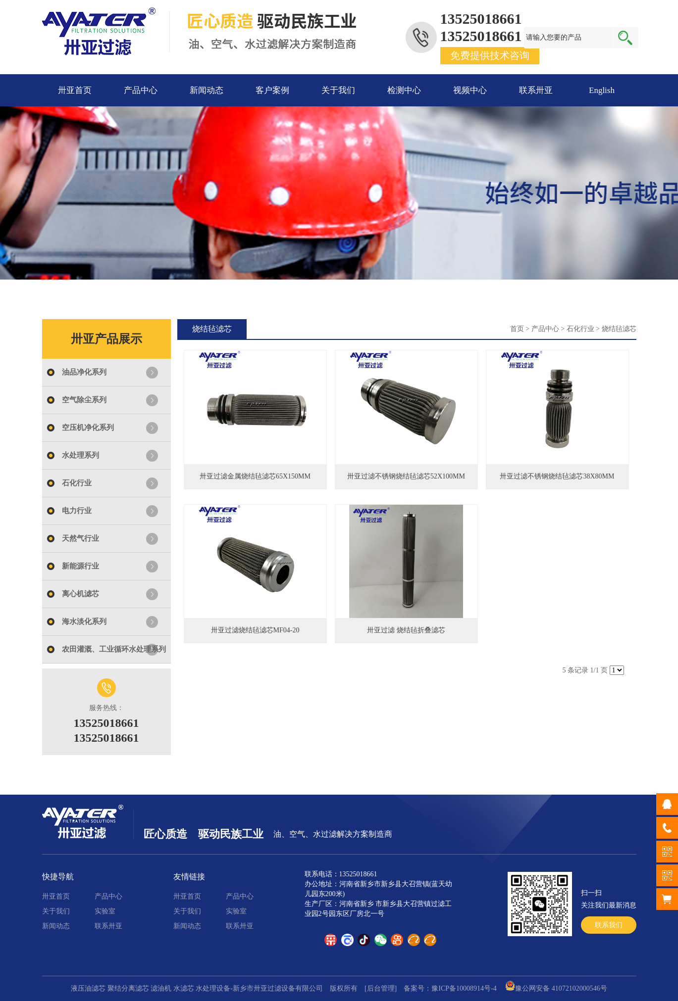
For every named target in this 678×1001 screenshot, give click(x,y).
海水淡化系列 (84, 621)
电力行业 (77, 511)
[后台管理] (381, 988)
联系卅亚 (536, 90)
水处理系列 (80, 455)
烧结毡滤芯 (619, 329)
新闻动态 (206, 90)
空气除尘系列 (84, 400)
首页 (517, 329)
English (602, 90)
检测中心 (404, 90)
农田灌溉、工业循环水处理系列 (114, 649)
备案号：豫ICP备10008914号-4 (450, 988)
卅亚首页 (75, 90)
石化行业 (77, 483)
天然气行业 (80, 538)
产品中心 (140, 90)
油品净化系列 (84, 372)
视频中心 (470, 90)
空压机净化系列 (88, 427)
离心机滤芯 (80, 594)
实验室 (105, 911)
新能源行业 (80, 566)
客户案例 (272, 90)
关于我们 (338, 90)
